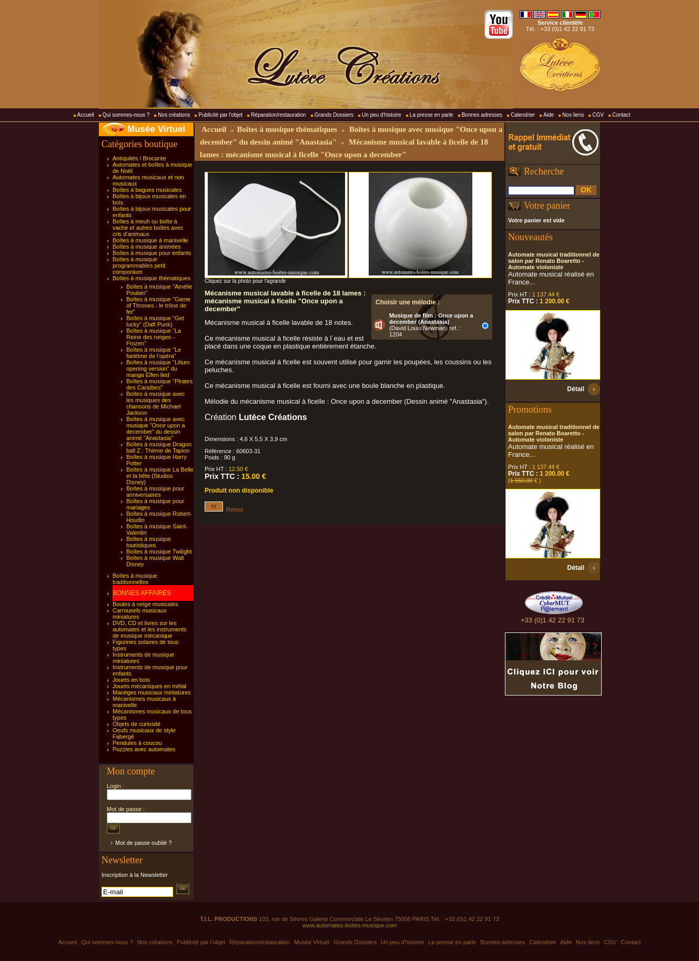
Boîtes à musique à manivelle (150, 240)
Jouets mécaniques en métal (149, 686)
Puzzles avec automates (144, 749)
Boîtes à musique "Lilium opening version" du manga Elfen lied (158, 368)
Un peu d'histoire (381, 115)
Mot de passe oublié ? (143, 843)
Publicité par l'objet (220, 115)
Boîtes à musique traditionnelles (135, 578)
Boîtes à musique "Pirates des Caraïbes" (159, 384)
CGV (598, 115)
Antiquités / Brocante (139, 158)
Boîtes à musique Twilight (159, 551)
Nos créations (174, 115)
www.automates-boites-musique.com (349, 925)
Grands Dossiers (334, 115)
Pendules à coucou (137, 743)
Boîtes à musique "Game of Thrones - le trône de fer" (158, 305)
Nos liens (573, 115)
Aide (548, 115)
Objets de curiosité (136, 724)
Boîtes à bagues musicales (147, 190)
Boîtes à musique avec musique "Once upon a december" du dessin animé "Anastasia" (155, 428)
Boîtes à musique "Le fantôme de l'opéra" (153, 352)
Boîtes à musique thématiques (151, 278)
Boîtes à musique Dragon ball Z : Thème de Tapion (158, 447)
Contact (621, 115)
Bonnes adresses (482, 115)
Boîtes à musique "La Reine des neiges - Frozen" (153, 337)
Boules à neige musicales (145, 604)
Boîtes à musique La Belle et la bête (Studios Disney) (160, 475)
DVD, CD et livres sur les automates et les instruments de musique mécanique (150, 629)
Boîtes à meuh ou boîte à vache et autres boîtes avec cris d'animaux (148, 227)
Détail (575, 389)
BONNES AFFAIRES (142, 593)
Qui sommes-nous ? (126, 115)
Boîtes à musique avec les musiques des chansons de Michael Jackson (155, 403)
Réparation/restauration (278, 115)
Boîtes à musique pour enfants (152, 253)
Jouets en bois (131, 680)
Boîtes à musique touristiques (148, 542)
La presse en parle (431, 115)
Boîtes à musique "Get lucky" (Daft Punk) (155, 321)
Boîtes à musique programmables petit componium (139, 265)
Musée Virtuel (156, 129)
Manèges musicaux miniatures (152, 692)
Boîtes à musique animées (147, 246)
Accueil (85, 115)
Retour (224, 509)
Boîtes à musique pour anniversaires (155, 491)
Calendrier (523, 115)
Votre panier (547, 205)
